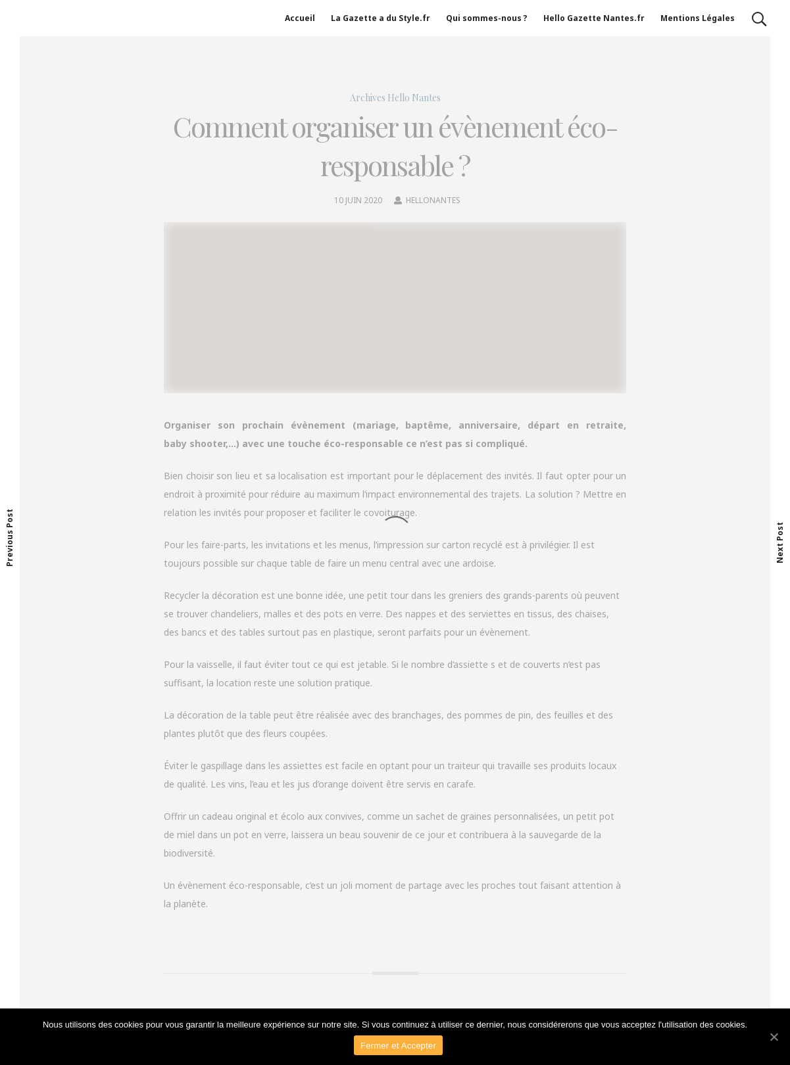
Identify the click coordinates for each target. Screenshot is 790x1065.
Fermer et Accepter (398, 1046)
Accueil (300, 18)
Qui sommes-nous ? (487, 18)
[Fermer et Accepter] (773, 1036)
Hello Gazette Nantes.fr (594, 18)
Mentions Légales (697, 18)
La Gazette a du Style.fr (380, 18)
